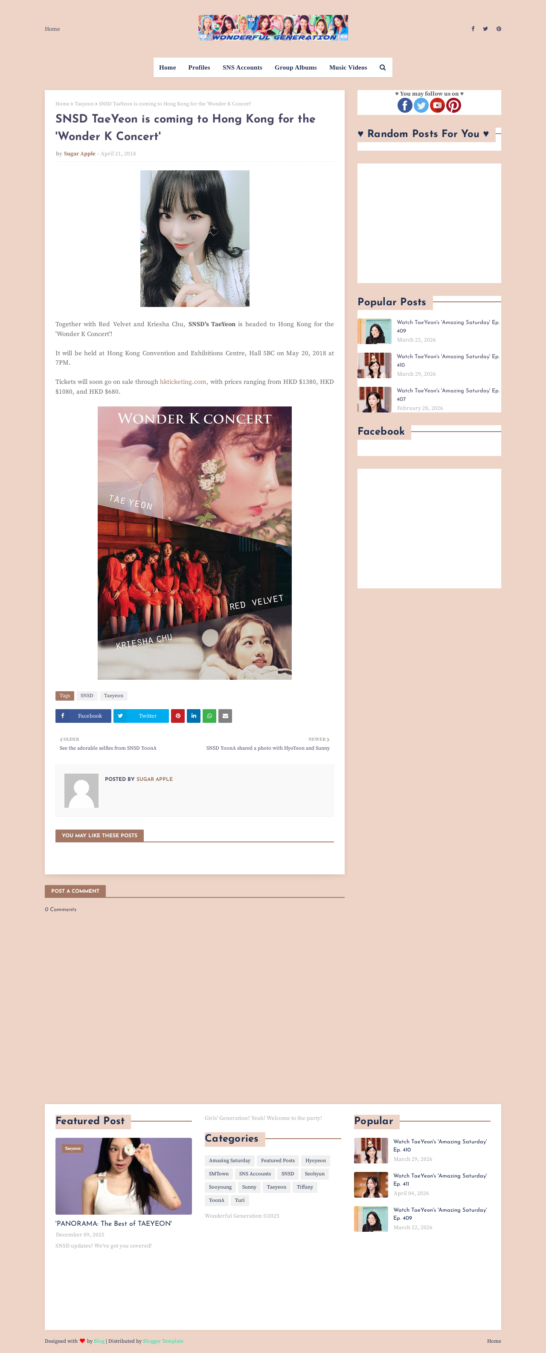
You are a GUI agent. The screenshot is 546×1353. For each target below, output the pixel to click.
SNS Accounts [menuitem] (242, 67)
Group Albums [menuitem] (296, 67)
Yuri (240, 1200)
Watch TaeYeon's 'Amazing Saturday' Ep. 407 (448, 395)
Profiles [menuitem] (199, 67)
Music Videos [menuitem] (348, 67)
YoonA (216, 1200)
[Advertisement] (429, 223)
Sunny (249, 1187)
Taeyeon (84, 104)
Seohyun (315, 1174)
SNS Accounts (255, 1174)
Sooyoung (220, 1187)
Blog (99, 1341)
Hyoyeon (315, 1160)
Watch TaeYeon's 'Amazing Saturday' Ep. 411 (440, 1180)
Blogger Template (163, 1341)
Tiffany (305, 1187)
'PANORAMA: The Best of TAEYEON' (113, 1224)
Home (52, 29)
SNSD (87, 696)
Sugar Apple (80, 153)
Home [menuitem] (167, 67)
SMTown (219, 1174)
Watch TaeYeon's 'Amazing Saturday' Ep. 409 (448, 327)
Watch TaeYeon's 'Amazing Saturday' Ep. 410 (448, 361)
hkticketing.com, (184, 382)
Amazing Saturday (229, 1160)
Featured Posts (278, 1160)
